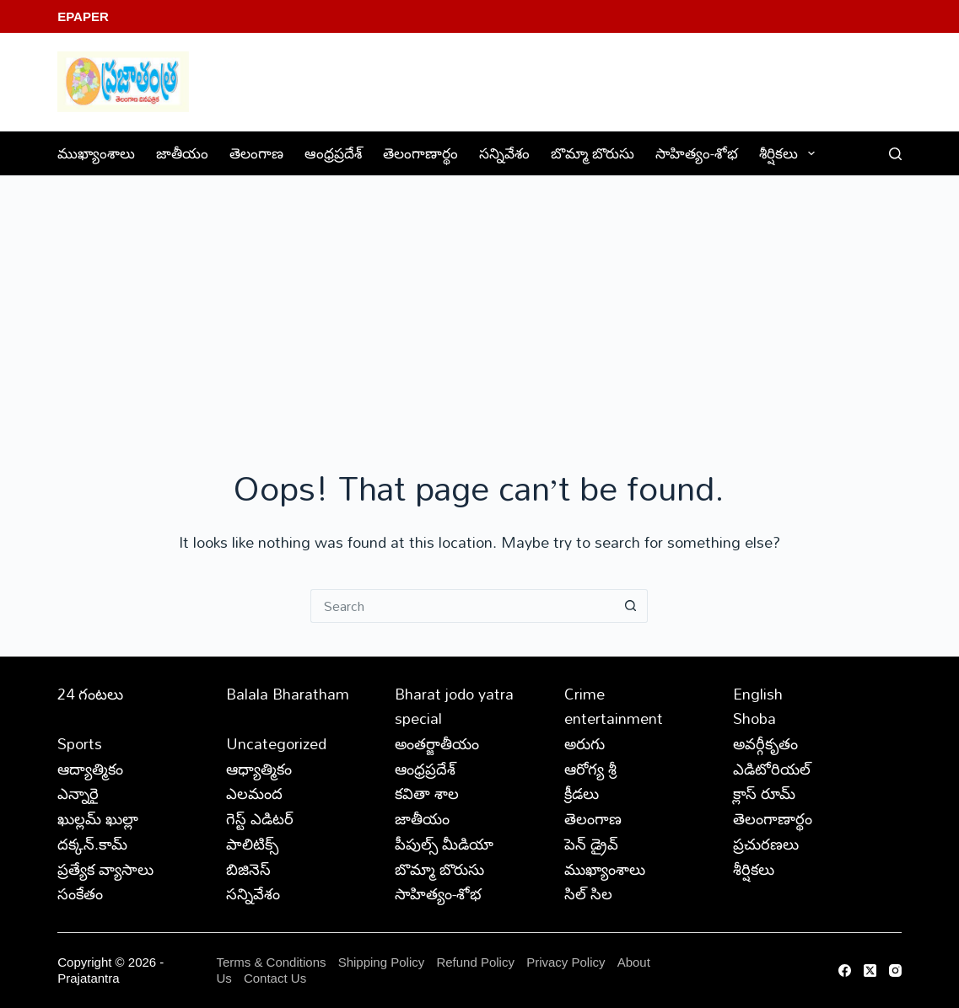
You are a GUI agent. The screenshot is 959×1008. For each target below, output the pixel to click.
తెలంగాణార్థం (420, 153)
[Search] (895, 153)
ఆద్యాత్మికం (90, 768)
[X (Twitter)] (870, 970)
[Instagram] (895, 970)
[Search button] (631, 606)
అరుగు (584, 743)
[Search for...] (462, 606)
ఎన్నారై (78, 793)
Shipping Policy (381, 962)
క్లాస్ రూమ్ (764, 793)
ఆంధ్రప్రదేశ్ (333, 153)
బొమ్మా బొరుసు (592, 153)
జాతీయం (182, 153)
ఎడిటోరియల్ (772, 768)
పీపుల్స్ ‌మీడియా (444, 843)
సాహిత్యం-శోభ (696, 153)
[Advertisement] (479, 303)
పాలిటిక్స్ (252, 843)
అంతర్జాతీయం (437, 743)
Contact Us (275, 978)
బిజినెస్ (248, 869)
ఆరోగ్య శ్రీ (590, 768)
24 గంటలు (90, 693)
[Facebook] (844, 970)
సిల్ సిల (588, 893)
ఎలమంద (254, 793)
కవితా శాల (427, 793)
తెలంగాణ (256, 153)
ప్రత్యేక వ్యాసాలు (105, 869)
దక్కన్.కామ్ (92, 843)
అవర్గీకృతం (765, 743)
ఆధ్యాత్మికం (259, 768)
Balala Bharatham (287, 693)
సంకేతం (80, 893)
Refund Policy (475, 962)
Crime (584, 693)
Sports (79, 743)
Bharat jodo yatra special (454, 706)
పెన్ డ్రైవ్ (591, 843)
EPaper (83, 16)
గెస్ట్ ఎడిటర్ (260, 818)
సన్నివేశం (504, 153)
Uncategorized (276, 743)
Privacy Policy (567, 962)
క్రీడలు (581, 793)
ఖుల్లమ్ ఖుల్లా (97, 818)
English (758, 693)
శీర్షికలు (790, 153)
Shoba (754, 718)
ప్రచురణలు (766, 843)
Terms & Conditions (271, 962)
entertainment (613, 718)
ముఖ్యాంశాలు (96, 153)
